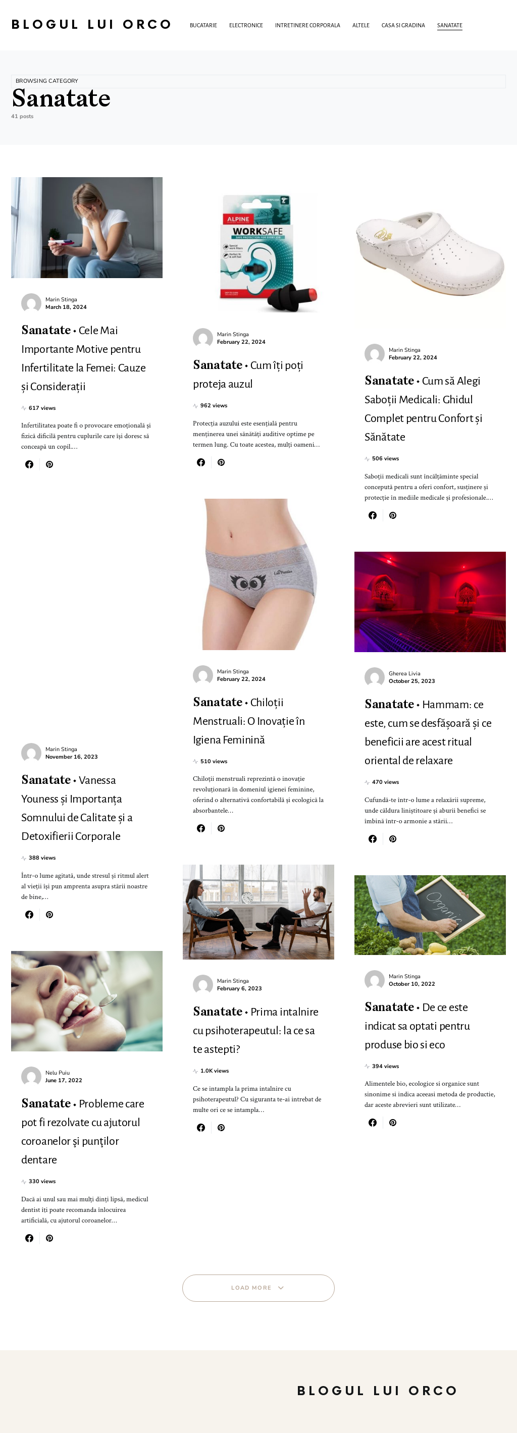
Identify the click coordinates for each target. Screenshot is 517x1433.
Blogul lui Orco (92, 25)
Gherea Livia (405, 673)
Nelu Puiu (57, 1073)
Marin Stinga (61, 299)
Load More (251, 1288)
